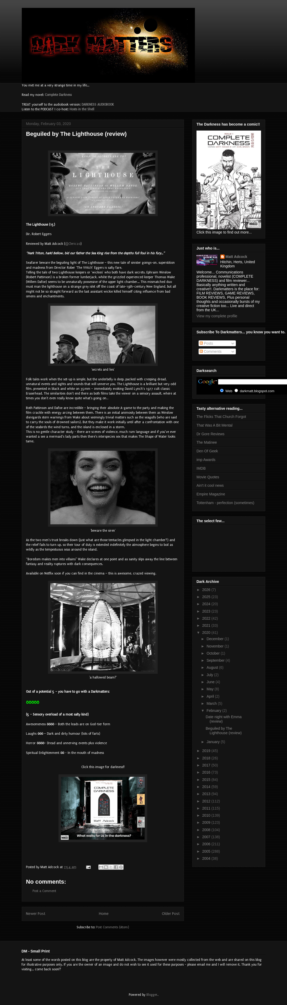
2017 (206, 765)
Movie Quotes (207, 477)
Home (104, 913)
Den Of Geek (207, 451)
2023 (206, 611)
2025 (206, 597)
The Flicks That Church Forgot (221, 417)
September (215, 660)
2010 (206, 815)
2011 (206, 808)
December (215, 639)
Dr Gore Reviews (210, 434)
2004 (206, 858)
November (215, 646)
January (213, 742)
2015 (206, 780)
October (213, 653)
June (210, 682)
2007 (206, 837)
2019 (206, 751)
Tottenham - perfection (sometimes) (225, 503)
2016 (206, 772)
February (214, 710)
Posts (206, 343)
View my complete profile (216, 316)
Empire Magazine (210, 494)
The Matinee (206, 442)
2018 (206, 758)
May (210, 689)
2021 (206, 625)
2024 (206, 604)
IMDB (201, 468)
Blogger (151, 995)
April (210, 696)
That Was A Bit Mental (214, 425)
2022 (206, 618)
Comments (211, 351)
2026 (206, 590)
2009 (206, 822)
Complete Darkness (58, 95)
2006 (206, 844)
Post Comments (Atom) (112, 927)
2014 (206, 787)
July (210, 675)
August (212, 667)
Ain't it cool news (210, 485)
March (212, 703)
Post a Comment (44, 891)
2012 (206, 801)
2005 (206, 851)
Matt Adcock (236, 257)
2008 (206, 830)
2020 (206, 632)
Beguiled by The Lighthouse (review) (224, 730)
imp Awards (205, 460)
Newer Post (35, 913)
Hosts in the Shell (82, 109)
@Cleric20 (72, 244)
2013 (206, 794)
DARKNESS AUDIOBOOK (98, 104)
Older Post (171, 913)
